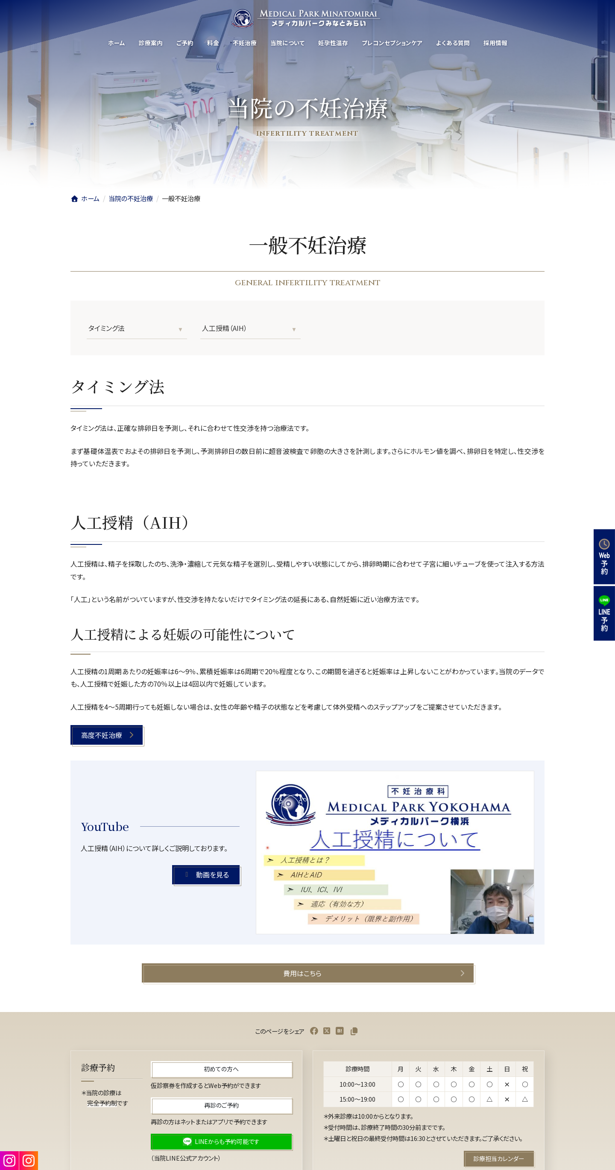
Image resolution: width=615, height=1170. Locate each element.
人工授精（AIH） (224, 328)
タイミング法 (106, 328)
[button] (106, 734)
